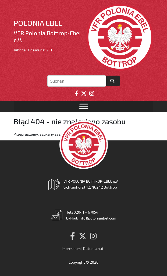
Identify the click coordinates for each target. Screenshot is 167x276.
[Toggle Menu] (83, 106)
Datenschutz (94, 248)
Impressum (71, 248)
